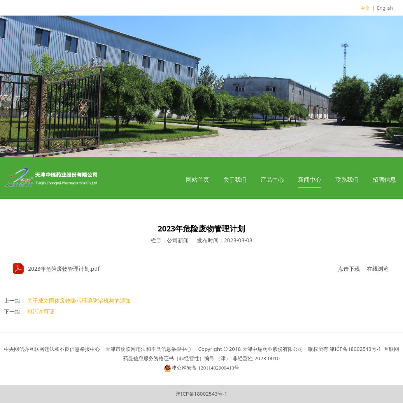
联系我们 (347, 179)
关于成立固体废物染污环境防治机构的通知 (79, 300)
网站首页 (197, 179)
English (385, 8)
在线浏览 (378, 268)
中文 (365, 8)
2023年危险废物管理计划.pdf (64, 268)
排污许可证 (40, 311)
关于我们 (235, 179)
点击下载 (349, 268)
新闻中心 (309, 179)
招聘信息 (384, 179)
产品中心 (272, 179)
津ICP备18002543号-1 (202, 393)
